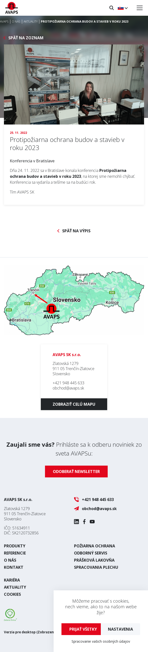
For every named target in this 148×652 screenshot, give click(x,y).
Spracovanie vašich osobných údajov (101, 641)
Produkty (14, 546)
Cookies (12, 594)
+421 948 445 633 (68, 383)
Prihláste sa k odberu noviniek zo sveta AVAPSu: (74, 448)
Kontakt (13, 567)
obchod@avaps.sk (68, 388)
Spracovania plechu (96, 567)
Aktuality (15, 587)
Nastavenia (120, 629)
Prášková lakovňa (94, 560)
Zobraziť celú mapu (74, 404)
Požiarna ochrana (94, 546)
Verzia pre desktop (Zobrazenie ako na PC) (39, 632)
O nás (10, 560)
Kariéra (12, 580)
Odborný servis (90, 553)
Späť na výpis (76, 231)
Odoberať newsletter (76, 471)
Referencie (15, 553)
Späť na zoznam (26, 38)
